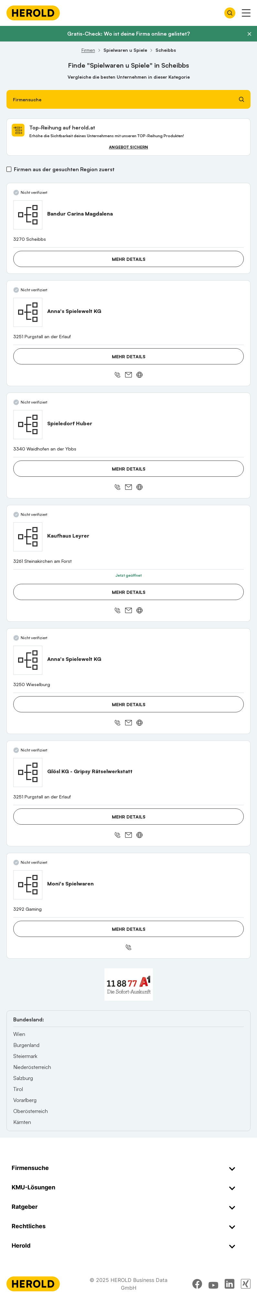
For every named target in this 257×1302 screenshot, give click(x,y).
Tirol (18, 1089)
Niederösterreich (32, 1067)
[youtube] (213, 1284)
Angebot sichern (128, 147)
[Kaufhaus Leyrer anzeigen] (27, 536)
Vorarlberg (25, 1100)
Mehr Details (128, 259)
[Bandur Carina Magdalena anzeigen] (27, 214)
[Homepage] (33, 13)
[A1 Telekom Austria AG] (128, 984)
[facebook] (197, 1284)
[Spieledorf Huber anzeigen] (27, 424)
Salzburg (23, 1078)
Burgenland (26, 1045)
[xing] (246, 1284)
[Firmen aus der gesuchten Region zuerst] (8, 169)
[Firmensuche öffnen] (229, 12)
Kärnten (22, 1122)
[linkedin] (229, 1284)
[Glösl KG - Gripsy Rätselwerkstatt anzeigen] (27, 772)
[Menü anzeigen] (246, 13)
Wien (19, 1034)
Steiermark (25, 1056)
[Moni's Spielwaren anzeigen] (27, 884)
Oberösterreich (30, 1111)
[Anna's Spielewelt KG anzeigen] (27, 312)
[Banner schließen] (249, 34)
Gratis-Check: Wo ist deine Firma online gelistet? (128, 33)
